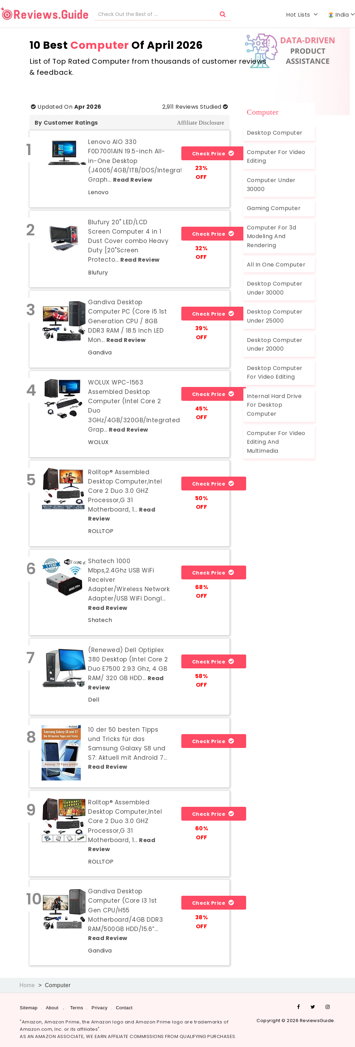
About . (55, 1007)
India (341, 15)
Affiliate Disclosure (200, 123)
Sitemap (28, 1007)
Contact (124, 1007)
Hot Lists (302, 15)
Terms (76, 1007)
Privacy (99, 1007)
